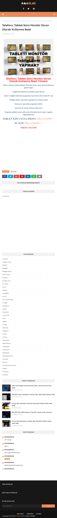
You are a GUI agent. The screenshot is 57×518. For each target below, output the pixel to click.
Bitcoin (5, 265)
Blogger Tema (7, 271)
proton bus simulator (9, 365)
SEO (4, 318)
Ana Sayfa (5, 21)
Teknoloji (12, 21)
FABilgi (18, 516)
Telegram (6, 331)
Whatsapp (6, 346)
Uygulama (6, 340)
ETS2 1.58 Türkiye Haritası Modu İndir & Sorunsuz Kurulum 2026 (32, 387)
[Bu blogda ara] (22, 506)
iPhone (5, 362)
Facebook (6, 293)
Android (5, 259)
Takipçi (5, 324)
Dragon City (6, 281)
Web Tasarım (7, 343)
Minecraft (6, 312)
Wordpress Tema (8, 356)
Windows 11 (6, 349)
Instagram (6, 306)
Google (5, 302)
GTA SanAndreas (8, 299)
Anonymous (9, 437)
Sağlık (5, 321)
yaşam (5, 368)
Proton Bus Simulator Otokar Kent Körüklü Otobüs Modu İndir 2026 (31, 422)
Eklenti (5, 290)
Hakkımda (30, 514)
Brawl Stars (6, 274)
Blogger (5, 268)
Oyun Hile (6, 315)
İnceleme (5, 371)
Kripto (5, 309)
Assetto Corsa (7, 262)
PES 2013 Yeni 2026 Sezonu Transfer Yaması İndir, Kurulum (32, 412)
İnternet (5, 375)
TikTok (5, 334)
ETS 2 (4, 287)
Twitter (5, 337)
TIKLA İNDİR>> (45, 118)
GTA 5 (5, 296)
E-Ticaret (5, 284)
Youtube (5, 359)
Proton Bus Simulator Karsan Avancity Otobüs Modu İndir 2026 (32, 404)
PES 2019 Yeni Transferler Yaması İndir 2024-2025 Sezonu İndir (33, 394)
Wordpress (6, 353)
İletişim (38, 514)
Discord (5, 277)
